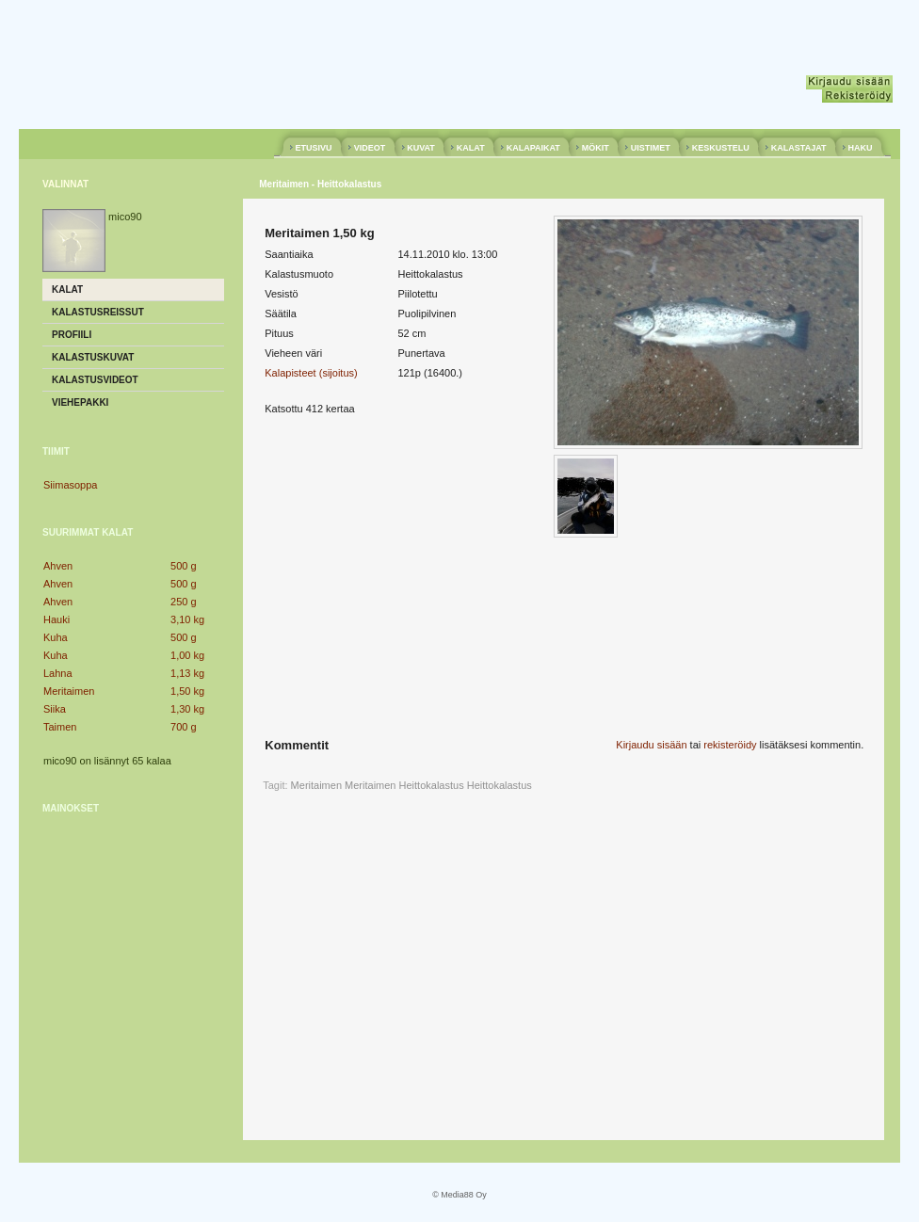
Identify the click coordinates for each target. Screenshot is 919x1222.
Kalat (67, 289)
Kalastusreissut (98, 312)
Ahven (58, 565)
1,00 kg (187, 655)
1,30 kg (187, 709)
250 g (183, 601)
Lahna (58, 673)
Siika (54, 709)
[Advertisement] (133, 946)
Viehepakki (80, 402)
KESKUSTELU (720, 148)
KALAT (470, 148)
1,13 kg (187, 673)
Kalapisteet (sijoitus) (311, 372)
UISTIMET (650, 148)
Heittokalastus (499, 785)
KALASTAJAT (798, 148)
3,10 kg (187, 619)
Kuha (55, 637)
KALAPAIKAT (533, 148)
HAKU (860, 148)
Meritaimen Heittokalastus (404, 785)
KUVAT (421, 148)
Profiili (71, 335)
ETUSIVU (313, 148)
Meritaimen (68, 691)
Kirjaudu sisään (651, 744)
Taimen (59, 726)
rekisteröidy (729, 744)
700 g (183, 726)
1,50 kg (187, 691)
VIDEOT (369, 148)
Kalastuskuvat (93, 357)
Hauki (56, 619)
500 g (183, 565)
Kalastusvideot (95, 380)
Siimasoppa (70, 484)
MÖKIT (595, 148)
